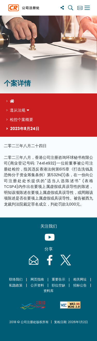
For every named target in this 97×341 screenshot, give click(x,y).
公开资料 (37, 285)
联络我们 (16, 279)
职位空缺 (58, 285)
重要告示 (58, 279)
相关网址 (80, 279)
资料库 (48, 291)
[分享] (62, 7)
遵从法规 (17, 110)
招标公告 (80, 285)
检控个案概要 (21, 119)
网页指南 (37, 279)
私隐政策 (16, 285)
